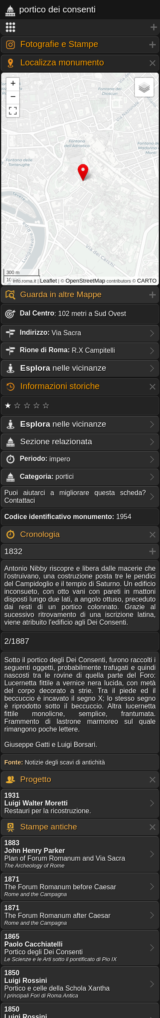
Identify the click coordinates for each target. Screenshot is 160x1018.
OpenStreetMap (85, 280)
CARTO (147, 280)
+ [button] (13, 84)
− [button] (13, 97)
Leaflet (48, 280)
